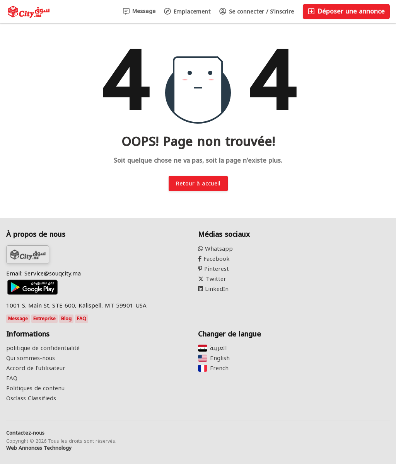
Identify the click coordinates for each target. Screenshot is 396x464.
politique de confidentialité (43, 348)
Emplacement (187, 12)
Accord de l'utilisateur (35, 368)
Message (139, 11)
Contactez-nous (25, 433)
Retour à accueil (198, 183)
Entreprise (44, 318)
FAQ (81, 318)
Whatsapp (215, 248)
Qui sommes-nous (30, 358)
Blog (66, 318)
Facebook (214, 258)
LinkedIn (213, 289)
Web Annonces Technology (39, 448)
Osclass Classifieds (31, 398)
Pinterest (213, 268)
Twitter (212, 278)
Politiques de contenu (35, 388)
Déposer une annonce (346, 11)
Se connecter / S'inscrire (256, 12)
